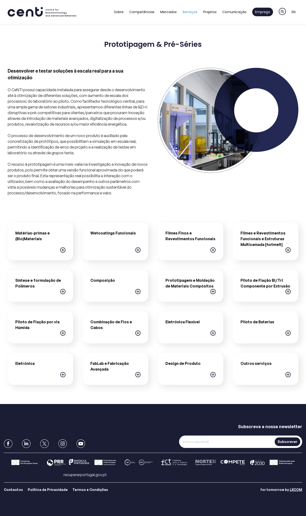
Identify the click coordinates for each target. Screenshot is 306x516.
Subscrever (287, 442)
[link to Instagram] (62, 443)
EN (293, 12)
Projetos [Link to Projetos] (210, 12)
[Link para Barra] (153, 462)
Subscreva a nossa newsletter (270, 426)
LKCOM (296, 490)
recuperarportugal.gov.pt (85, 474)
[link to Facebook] (8, 443)
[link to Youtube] (80, 443)
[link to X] (44, 443)
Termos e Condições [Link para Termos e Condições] (90, 490)
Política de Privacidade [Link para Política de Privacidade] (48, 490)
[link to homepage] (42, 12)
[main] (153, 222)
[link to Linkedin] (26, 443)
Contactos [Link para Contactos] (13, 490)
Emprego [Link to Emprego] (262, 12)
